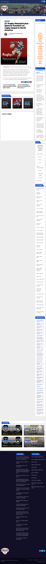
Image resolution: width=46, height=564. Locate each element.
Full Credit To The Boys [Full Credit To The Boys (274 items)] (40, 341)
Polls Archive (39, 180)
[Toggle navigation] (22, 15)
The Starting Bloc (40, 304)
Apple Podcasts (40, 154)
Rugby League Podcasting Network (16, 33)
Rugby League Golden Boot (37, 469)
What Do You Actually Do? (11, 442)
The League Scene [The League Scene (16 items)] (40, 399)
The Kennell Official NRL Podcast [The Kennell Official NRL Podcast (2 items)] (39, 396)
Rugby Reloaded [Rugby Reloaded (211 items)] (40, 384)
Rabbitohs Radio (39, 239)
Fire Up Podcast (39, 208)
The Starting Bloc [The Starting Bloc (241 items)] (40, 407)
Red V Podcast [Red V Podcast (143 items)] (39, 366)
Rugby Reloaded (39, 273)
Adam (40, 40)
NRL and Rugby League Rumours (38, 459)
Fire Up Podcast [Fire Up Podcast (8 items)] (40, 335)
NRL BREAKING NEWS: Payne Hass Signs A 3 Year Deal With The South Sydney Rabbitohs (22, 534)
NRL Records (34, 475)
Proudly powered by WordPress (6, 560)
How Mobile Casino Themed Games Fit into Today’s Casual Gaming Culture (22, 513)
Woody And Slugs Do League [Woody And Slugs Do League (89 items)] (40, 413)
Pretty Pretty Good (30, 442)
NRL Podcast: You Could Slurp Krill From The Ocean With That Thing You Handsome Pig (22, 458)
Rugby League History (36, 464)
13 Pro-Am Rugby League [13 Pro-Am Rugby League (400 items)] (40, 321)
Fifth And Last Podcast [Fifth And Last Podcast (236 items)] (39, 333)
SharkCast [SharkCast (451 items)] (38, 386)
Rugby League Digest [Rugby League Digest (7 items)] (39, 375)
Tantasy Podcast (39, 281)
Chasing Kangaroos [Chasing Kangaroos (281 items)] (39, 324)
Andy (40, 41)
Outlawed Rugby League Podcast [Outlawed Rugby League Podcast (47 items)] (40, 354)
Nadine (40, 36)
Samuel (40, 51)
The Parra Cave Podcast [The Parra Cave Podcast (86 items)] (39, 402)
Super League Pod (40, 279)
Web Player (40, 173)
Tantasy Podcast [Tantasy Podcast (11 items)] (40, 390)
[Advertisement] (8, 459)
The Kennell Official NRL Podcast (38, 290)
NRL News (20, 454)
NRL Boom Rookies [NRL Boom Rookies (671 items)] (39, 347)
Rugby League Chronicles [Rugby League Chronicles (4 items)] (39, 369)
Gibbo (40, 63)
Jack (40, 60)
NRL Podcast (34, 462)
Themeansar (3, 561)
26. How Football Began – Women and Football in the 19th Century (24, 86)
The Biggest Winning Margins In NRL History (39, 131)
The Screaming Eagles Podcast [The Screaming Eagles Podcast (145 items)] (39, 405)
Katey (40, 55)
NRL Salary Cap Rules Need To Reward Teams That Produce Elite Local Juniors (22, 529)
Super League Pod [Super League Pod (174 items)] (40, 388)
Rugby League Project (40, 48)
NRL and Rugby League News (37, 456)
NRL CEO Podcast (40, 227)
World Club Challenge (36, 480)
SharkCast (38, 276)
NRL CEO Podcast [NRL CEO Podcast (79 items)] (40, 349)
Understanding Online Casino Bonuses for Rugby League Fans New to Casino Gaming (22, 480)
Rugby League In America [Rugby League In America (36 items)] (40, 378)
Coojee (40, 38)
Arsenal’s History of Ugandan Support (39, 85)
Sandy (40, 53)
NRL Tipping (33, 467)
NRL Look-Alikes (34, 472)
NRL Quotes (33, 477)
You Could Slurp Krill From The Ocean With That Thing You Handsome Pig (11, 430)
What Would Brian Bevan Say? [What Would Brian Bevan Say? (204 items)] (40, 410)
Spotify (39, 156)
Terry (40, 61)
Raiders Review (39, 242)
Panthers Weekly (39, 237)
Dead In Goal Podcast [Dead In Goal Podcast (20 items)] (39, 327)
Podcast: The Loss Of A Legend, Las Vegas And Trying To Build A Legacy (22, 489)
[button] (42, 14)
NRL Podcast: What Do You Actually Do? (39, 91)
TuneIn (39, 162)
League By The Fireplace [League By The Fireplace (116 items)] (39, 344)
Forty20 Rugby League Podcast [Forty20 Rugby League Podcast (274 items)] (39, 338)
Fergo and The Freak (6, 427)
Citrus (26, 430)
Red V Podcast (39, 249)
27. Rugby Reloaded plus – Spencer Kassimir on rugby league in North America (17, 26)
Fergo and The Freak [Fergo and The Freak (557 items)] (39, 330)
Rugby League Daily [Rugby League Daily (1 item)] (39, 372)
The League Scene (40, 293)
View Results (40, 177)
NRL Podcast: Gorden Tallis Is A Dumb (40, 104)
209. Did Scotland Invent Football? (27, 105)
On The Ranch (39, 230)
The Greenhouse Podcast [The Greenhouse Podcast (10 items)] (40, 393)
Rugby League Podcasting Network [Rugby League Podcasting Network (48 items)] (39, 381)
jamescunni (40, 43)
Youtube (40, 170)
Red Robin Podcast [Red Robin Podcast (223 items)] (38, 363)
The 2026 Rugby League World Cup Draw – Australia (40, 136)
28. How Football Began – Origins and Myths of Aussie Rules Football (9, 86)
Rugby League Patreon (41, 561)
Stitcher (40, 159)
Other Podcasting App (40, 167)
